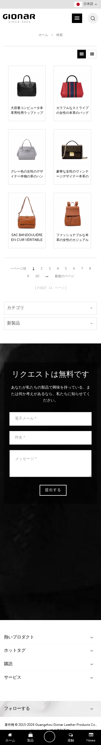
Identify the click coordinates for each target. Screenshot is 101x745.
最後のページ (64, 276)
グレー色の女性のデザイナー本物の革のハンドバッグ (27, 174)
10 (37, 276)
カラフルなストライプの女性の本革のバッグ (72, 110)
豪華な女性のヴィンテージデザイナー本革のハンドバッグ (72, 174)
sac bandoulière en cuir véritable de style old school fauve (27, 238)
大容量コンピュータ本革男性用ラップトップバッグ (27, 110)
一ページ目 (18, 268)
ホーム (43, 35)
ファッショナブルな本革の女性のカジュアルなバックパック (72, 238)
